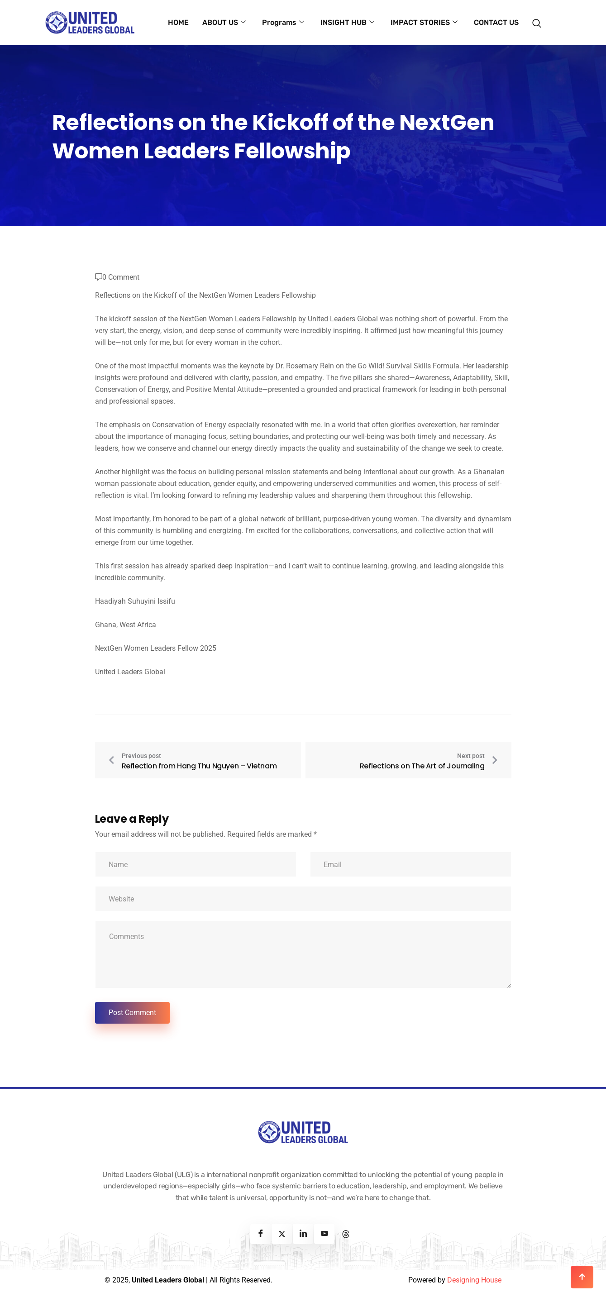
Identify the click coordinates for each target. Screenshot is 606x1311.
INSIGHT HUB (347, 22)
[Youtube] (324, 1234)
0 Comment (120, 277)
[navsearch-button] (539, 18)
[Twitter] (282, 1234)
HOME (178, 22)
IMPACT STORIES (424, 22)
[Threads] (345, 1234)
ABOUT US (224, 22)
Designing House (474, 1280)
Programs (283, 22)
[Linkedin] (303, 1234)
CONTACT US (496, 22)
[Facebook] (260, 1234)
